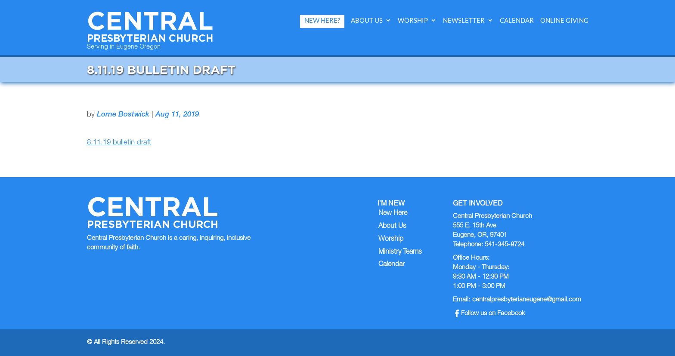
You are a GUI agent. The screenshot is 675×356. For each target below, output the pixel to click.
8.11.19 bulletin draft (119, 143)
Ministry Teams (400, 252)
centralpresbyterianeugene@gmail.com (526, 300)
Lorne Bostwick (123, 115)
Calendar (517, 20)
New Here (392, 213)
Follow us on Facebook (490, 313)
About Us (367, 20)
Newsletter (464, 20)
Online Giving (564, 20)
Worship (413, 20)
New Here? (322, 20)
